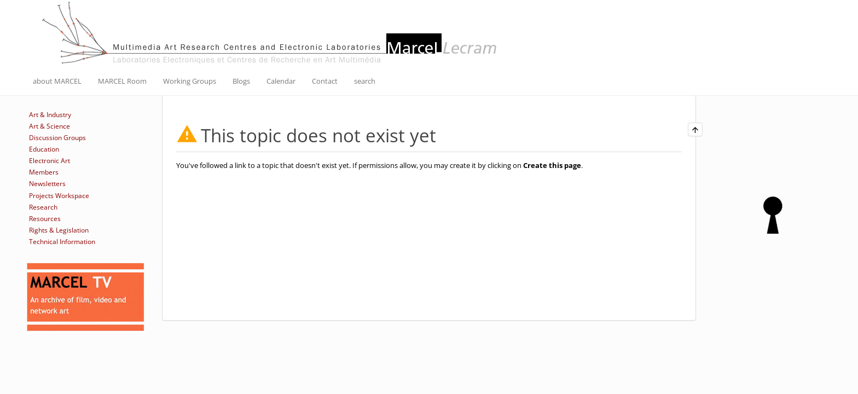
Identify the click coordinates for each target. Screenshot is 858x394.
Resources (45, 218)
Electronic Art (49, 160)
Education (44, 149)
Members (44, 172)
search (364, 81)
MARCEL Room (122, 81)
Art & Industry (50, 114)
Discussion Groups (57, 137)
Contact (325, 81)
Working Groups (189, 81)
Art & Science (49, 126)
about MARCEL (57, 81)
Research (43, 207)
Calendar (280, 81)
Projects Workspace (59, 195)
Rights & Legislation (59, 230)
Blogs (241, 81)
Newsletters (47, 183)
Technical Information (62, 241)
